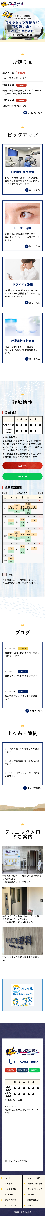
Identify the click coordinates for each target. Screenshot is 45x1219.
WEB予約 (22, 466)
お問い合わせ (22, 1072)
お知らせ (31, 1197)
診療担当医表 (10, 1202)
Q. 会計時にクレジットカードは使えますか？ (22, 777)
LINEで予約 (22, 478)
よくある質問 (10, 1192)
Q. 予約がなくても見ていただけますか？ (22, 753)
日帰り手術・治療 (34, 1186)
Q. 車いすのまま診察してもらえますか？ (22, 765)
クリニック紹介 (34, 1181)
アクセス (31, 1208)
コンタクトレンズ (34, 1192)
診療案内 (8, 1186)
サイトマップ (10, 1208)
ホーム (7, 1181)
